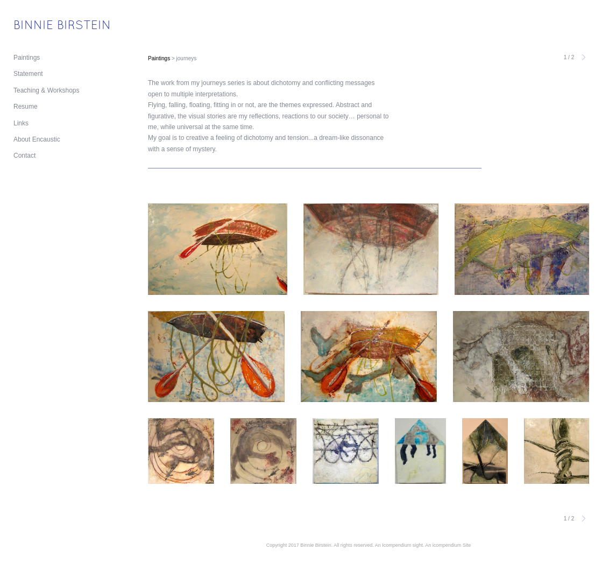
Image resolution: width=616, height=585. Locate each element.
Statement (28, 73)
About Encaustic (36, 139)
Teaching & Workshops (46, 90)
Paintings (26, 57)
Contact (24, 155)
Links (21, 123)
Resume (25, 106)
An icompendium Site (448, 545)
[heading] (40, 26)
